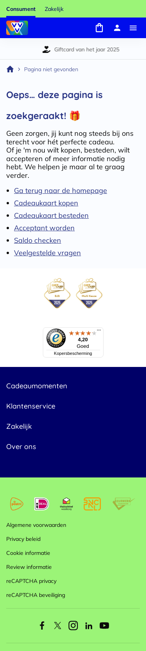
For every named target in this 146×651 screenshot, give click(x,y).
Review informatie (29, 566)
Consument (20, 8)
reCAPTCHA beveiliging (35, 594)
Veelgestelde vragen (47, 252)
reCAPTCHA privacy (31, 580)
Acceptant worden (44, 227)
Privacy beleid (23, 538)
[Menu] (133, 27)
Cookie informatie (28, 552)
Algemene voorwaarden (36, 524)
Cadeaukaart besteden (51, 215)
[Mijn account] (117, 27)
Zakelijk (54, 8)
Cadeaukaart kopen (46, 202)
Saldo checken (37, 240)
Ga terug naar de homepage (60, 190)
